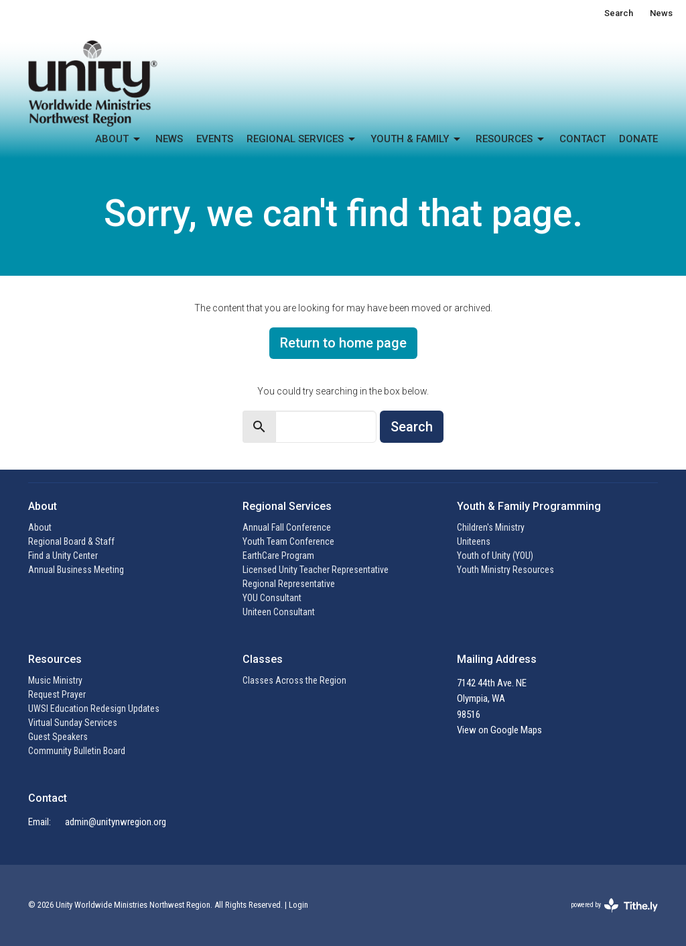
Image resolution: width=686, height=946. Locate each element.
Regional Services (302, 139)
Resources (511, 139)
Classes (263, 659)
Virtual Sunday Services (72, 722)
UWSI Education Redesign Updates (93, 708)
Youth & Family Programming (529, 506)
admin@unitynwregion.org (115, 822)
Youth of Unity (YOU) (495, 555)
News (661, 13)
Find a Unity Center (63, 555)
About (118, 139)
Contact (582, 139)
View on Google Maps (499, 730)
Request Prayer (57, 694)
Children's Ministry (491, 527)
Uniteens (473, 541)
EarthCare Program (278, 555)
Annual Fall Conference (287, 527)
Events (214, 139)
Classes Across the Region (294, 680)
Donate (638, 139)
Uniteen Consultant (279, 612)
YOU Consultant (272, 597)
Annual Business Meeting (76, 569)
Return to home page (343, 343)
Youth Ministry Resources (505, 569)
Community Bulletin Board (76, 750)
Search (618, 13)
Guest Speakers (58, 736)
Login (298, 905)
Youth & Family (416, 139)
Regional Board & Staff (71, 541)
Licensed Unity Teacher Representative (316, 569)
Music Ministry (55, 680)
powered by (614, 905)
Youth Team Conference (288, 541)
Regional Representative (289, 583)
